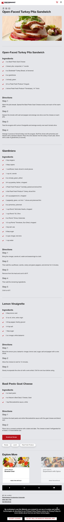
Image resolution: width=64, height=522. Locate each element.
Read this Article (15, 480)
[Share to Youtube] (54, 487)
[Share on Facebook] (3, 8)
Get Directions (6, 502)
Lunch (15, 445)
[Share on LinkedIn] (6, 8)
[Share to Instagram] (24, 487)
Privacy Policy (31, 511)
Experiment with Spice (52, 471)
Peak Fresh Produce (28, 445)
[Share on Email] (9, 8)
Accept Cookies (15, 518)
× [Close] (57, 508)
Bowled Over (10, 471)
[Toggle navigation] (61, 2)
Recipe (6, 445)
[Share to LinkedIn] (39, 487)
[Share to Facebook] (9, 487)
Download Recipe (11, 437)
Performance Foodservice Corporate (13, 497)
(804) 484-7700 (6, 499)
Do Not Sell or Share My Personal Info (40, 518)
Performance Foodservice (8, 3)
